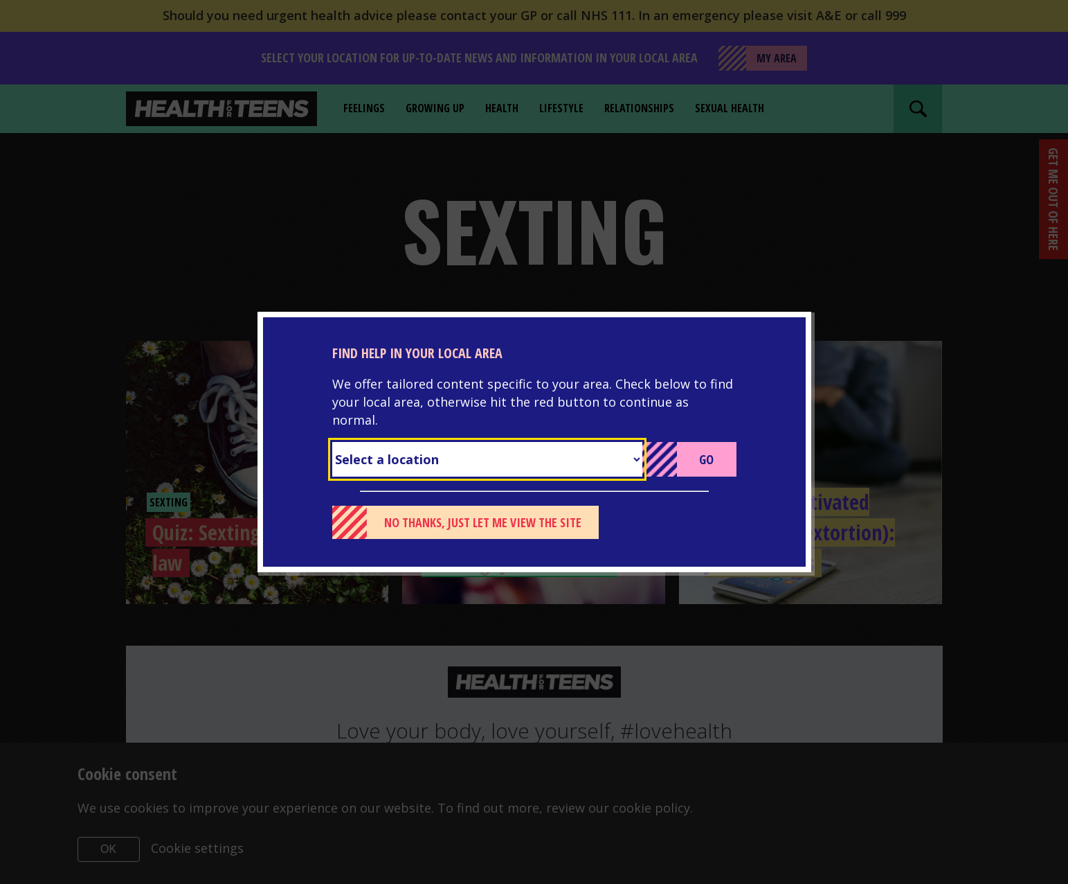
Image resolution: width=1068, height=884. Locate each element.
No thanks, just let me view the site (482, 522)
